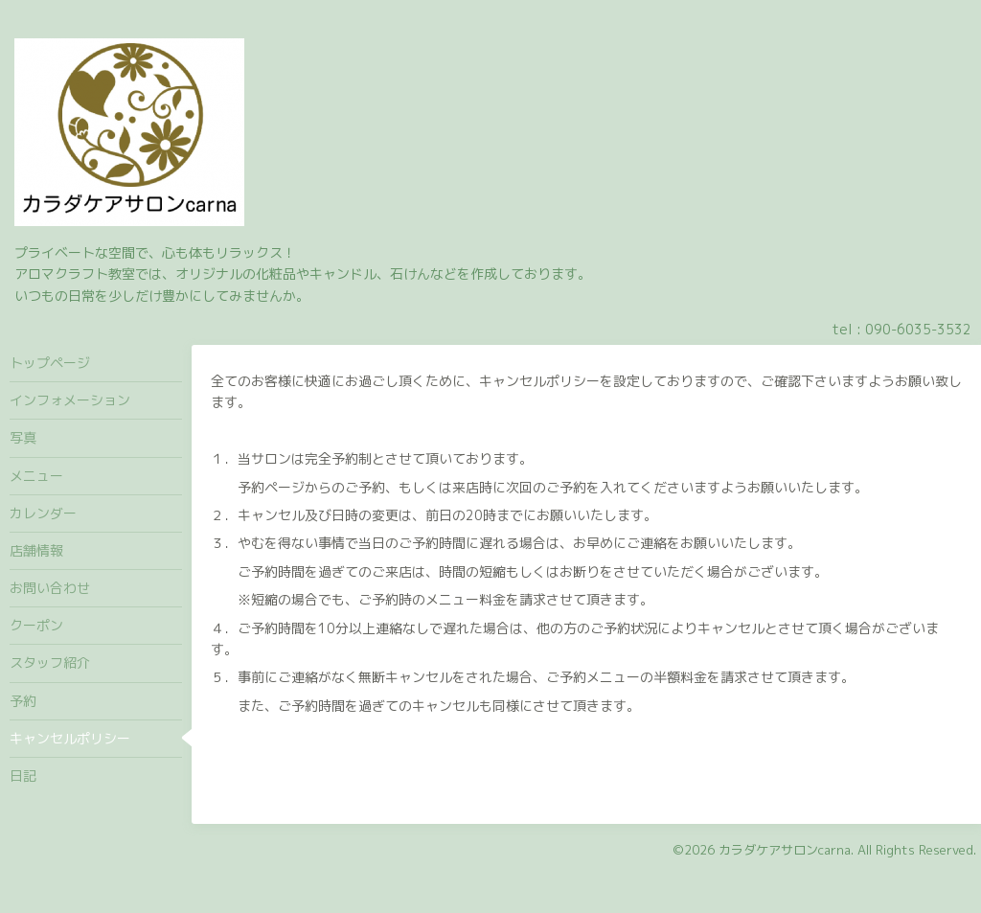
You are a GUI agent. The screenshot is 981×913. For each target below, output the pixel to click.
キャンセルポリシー (70, 738)
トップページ (50, 363)
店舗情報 (36, 550)
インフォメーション (70, 400)
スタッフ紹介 (50, 662)
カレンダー (43, 513)
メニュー (36, 476)
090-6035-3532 (918, 329)
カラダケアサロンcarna (785, 849)
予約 (23, 701)
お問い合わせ (50, 588)
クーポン (36, 625)
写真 (23, 437)
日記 (23, 775)
